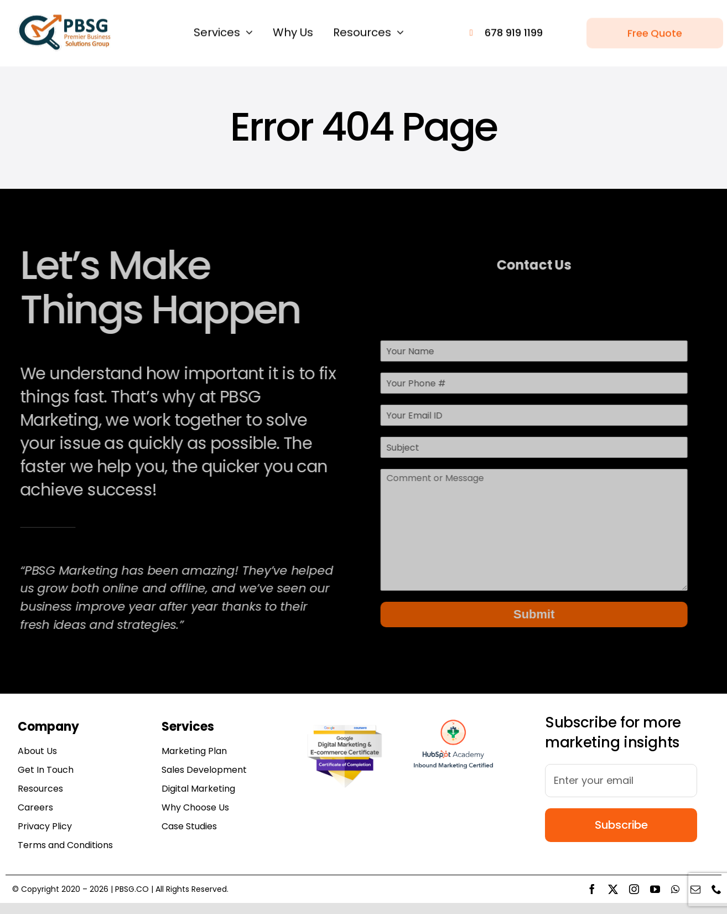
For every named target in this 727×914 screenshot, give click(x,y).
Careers (35, 807)
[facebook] (592, 889)
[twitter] (613, 889)
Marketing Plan (194, 751)
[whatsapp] (675, 889)
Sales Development (204, 769)
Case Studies (189, 826)
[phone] (716, 889)
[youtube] (655, 889)
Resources (40, 788)
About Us (37, 751)
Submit (532, 614)
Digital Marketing (198, 788)
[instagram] (634, 889)
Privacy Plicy (45, 826)
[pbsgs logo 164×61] (64, 17)
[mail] (695, 889)
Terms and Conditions (65, 845)
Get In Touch (46, 769)
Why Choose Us (195, 807)
